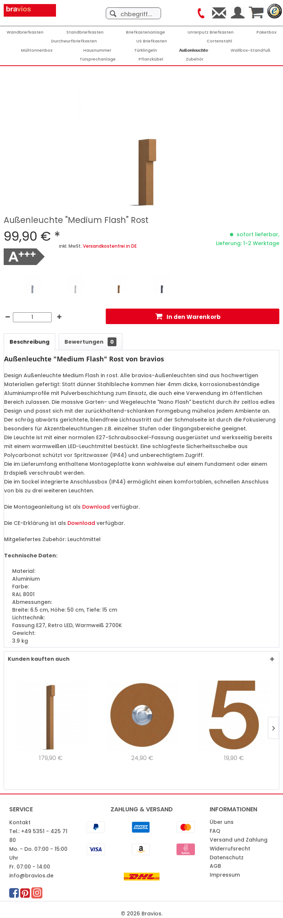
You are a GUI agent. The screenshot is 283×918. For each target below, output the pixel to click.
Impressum (225, 875)
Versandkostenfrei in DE (110, 246)
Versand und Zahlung (239, 839)
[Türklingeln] (145, 50)
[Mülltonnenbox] (36, 50)
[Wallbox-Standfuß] (250, 50)
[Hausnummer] (97, 50)
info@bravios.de (31, 875)
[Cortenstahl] (219, 41)
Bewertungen (90, 341)
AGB (215, 866)
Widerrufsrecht (230, 848)
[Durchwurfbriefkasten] (74, 41)
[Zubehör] (194, 59)
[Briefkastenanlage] (145, 32)
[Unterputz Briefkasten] (211, 32)
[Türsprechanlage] (98, 59)
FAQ (215, 831)
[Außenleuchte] (193, 50)
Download (96, 506)
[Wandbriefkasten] (25, 32)
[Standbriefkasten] (85, 32)
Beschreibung (29, 341)
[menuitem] (133, 10)
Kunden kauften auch (39, 659)
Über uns (222, 822)
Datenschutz (227, 857)
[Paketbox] (266, 32)
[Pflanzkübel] (151, 59)
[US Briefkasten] (151, 41)
